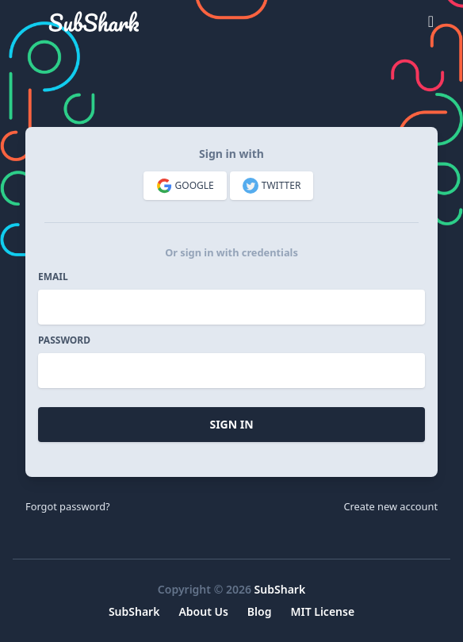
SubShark (280, 589)
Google (185, 186)
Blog (259, 611)
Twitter (272, 186)
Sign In (231, 424)
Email (53, 277)
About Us (203, 611)
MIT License (322, 611)
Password (64, 340)
